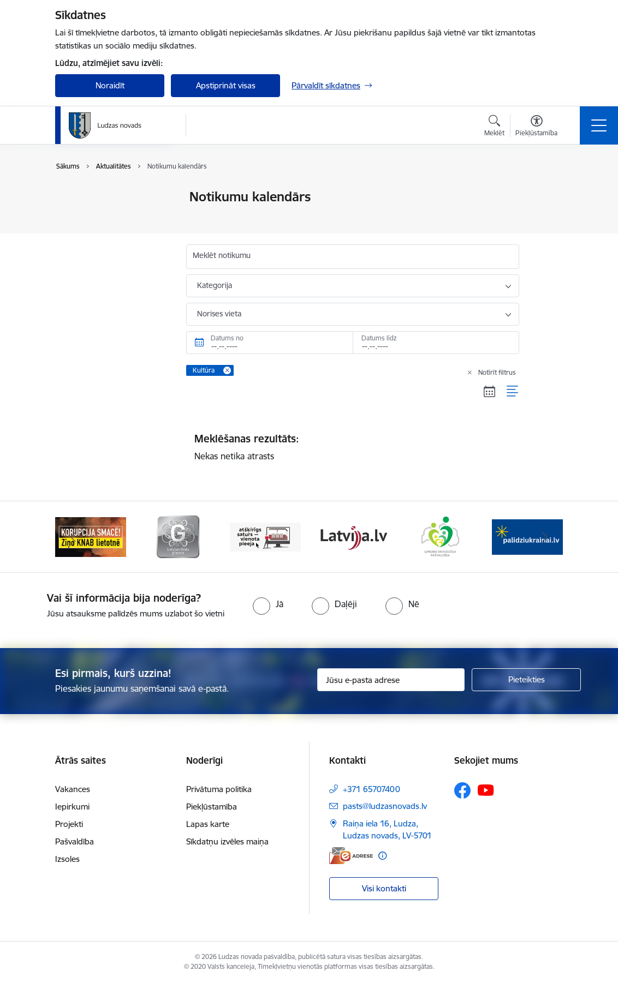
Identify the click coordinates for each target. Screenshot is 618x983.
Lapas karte (207, 824)
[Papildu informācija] (382, 856)
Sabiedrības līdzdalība (106, 254)
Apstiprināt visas (225, 85)
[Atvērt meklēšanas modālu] (494, 127)
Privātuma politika (219, 789)
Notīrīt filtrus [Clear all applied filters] (497, 372)
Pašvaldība (74, 841)
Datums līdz (379, 338)
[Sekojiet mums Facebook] (462, 790)
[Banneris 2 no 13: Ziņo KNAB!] (177, 536)
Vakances (72, 789)
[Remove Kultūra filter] (227, 370)
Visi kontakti (384, 888)
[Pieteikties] (526, 679)
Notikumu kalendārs (104, 197)
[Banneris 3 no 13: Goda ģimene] (265, 536)
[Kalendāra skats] (490, 392)
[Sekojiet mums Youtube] (486, 789)
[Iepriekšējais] (73, 536)
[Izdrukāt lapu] (547, 192)
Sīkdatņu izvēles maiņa (227, 841)
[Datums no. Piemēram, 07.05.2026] (269, 342)
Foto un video (92, 235)
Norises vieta (219, 314)
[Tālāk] (545, 536)
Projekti (69, 824)
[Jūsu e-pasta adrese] (391, 679)
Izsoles (67, 859)
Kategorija (214, 285)
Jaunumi (82, 216)
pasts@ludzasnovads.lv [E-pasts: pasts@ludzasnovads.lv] (385, 806)
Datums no (227, 338)
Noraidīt (110, 85)
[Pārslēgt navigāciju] (599, 125)
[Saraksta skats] (513, 392)
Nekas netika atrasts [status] (352, 446)
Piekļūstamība (211, 806)
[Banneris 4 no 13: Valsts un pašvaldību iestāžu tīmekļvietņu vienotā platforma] (352, 536)
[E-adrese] (351, 856)
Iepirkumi (72, 806)
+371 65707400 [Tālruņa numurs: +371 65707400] (371, 789)
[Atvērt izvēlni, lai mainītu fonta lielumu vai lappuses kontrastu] (536, 127)
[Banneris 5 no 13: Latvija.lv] (440, 536)
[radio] (268, 603)
